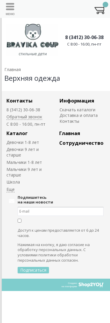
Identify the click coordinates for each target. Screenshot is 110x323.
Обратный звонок (24, 117)
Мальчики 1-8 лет (24, 162)
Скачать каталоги (77, 109)
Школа (13, 182)
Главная (69, 133)
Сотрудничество (81, 142)
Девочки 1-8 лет (22, 142)
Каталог (17, 133)
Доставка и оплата (79, 115)
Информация (77, 100)
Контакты (19, 100)
